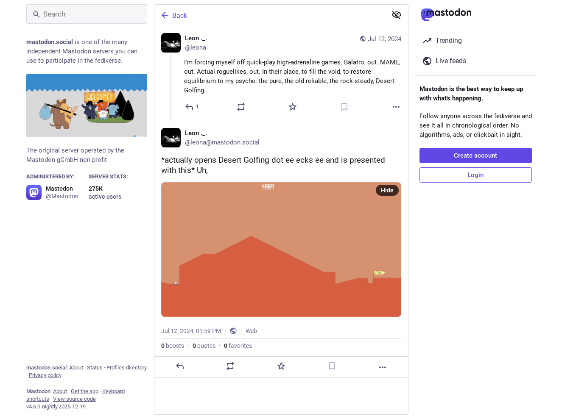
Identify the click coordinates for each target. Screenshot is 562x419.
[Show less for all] (396, 15)
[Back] (269, 15)
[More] (396, 107)
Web (251, 330)
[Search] (86, 14)
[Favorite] (293, 107)
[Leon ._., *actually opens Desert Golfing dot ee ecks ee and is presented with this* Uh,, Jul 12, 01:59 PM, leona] (281, 249)
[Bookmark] (344, 107)
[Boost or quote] (241, 107)
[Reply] (192, 107)
